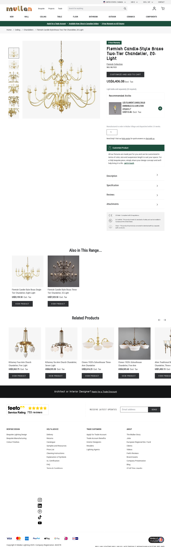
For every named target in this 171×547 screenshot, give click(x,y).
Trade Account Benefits (96, 438)
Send (154, 409)
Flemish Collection (115, 64)
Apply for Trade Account (96, 434)
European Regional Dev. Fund (139, 442)
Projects (51, 8)
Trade (60, 8)
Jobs (129, 438)
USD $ (134, 2)
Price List (50, 449)
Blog (128, 464)
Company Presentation (136, 461)
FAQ (48, 464)
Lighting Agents (93, 449)
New (11, 17)
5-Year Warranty (114, 43)
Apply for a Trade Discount (104, 391)
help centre (126, 138)
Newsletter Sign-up (134, 476)
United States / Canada (114, 2)
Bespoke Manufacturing (16, 438)
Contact (161, 2)
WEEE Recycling (53, 483)
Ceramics (131, 17)
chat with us (150, 138)
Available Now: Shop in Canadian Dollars (84, 24)
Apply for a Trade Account (56, 24)
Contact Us (131, 472)
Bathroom (93, 17)
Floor (75, 17)
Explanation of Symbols (56, 457)
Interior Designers (94, 442)
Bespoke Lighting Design (17, 434)
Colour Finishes (13, 442)
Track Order (51, 491)
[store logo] (19, 8)
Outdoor (112, 17)
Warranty (50, 472)
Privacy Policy (52, 479)
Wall (26, 17)
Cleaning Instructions (55, 453)
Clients (129, 446)
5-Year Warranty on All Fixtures (113, 24)
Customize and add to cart (125, 74)
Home (9, 30)
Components (151, 17)
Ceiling (43, 17)
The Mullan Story (134, 434)
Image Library (52, 487)
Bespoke (41, 8)
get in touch (129, 163)
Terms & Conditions (55, 468)
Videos (129, 449)
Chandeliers (28, 30)
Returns (50, 438)
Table (59, 17)
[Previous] (160, 320)
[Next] (165, 320)
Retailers (90, 446)
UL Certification (53, 461)
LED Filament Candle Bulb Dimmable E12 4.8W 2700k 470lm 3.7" (134, 105)
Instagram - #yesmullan (56, 476)
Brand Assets (132, 457)
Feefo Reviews (133, 453)
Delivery (50, 434)
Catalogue (51, 442)
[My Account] (155, 8)
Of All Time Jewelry (134, 468)
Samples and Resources (56, 446)
